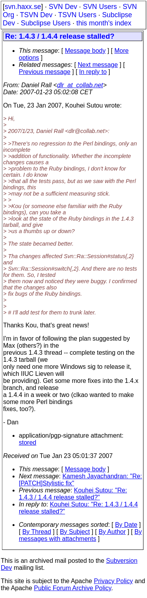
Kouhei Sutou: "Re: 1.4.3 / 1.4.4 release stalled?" (73, 494)
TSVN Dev (36, 15)
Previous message (45, 71)
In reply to (93, 71)
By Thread (36, 531)
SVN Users (100, 7)
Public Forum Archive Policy (72, 588)
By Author (111, 531)
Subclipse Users (46, 23)
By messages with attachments (80, 535)
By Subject (75, 531)
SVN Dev (63, 7)
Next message (98, 64)
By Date (126, 524)
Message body (85, 50)
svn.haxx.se (23, 7)
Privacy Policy (113, 581)
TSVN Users (77, 15)
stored (27, 442)
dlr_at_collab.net (80, 85)
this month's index (103, 23)
